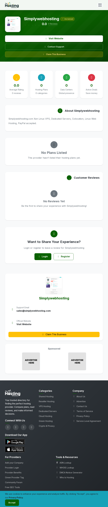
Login (43, 256)
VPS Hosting (45, 406)
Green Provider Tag (14, 477)
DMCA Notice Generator (69, 472)
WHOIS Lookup (65, 468)
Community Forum (13, 482)
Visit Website (54, 38)
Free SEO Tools (12, 487)
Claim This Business (54, 54)
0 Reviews (53, 24)
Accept (12, 502)
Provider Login (12, 468)
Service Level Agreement (87, 421)
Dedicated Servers (48, 411)
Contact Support (54, 46)
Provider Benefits (13, 472)
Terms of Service (83, 411)
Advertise (79, 401)
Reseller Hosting (46, 401)
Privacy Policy (81, 416)
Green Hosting (46, 421)
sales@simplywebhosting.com (33, 311)
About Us (79, 396)
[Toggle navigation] (100, 5)
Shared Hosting (46, 396)
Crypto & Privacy (47, 426)
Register (63, 256)
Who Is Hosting (65, 477)
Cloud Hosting (45, 416)
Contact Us (80, 406)
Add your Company (14, 463)
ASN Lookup (63, 463)
